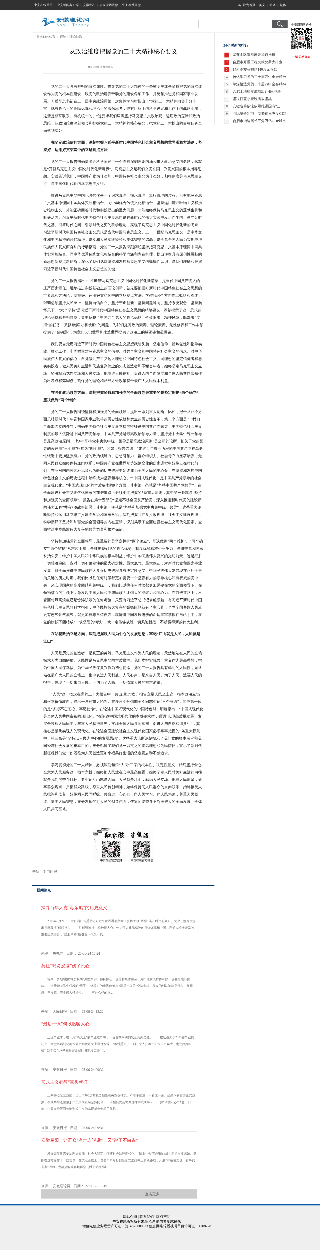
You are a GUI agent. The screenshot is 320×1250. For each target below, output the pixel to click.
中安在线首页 (43, 5)
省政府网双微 (108, 5)
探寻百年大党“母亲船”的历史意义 (74, 907)
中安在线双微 (131, 5)
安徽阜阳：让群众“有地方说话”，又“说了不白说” (89, 1140)
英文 (262, 5)
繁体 (283, 5)
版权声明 (163, 1217)
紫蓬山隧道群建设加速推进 (254, 55)
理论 (63, 37)
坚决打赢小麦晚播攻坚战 (252, 99)
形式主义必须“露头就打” (65, 1082)
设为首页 (249, 5)
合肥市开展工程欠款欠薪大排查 (257, 62)
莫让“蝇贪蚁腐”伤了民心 (65, 965)
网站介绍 (130, 1217)
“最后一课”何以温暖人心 (65, 1023)
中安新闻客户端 (68, 5)
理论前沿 (76, 37)
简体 (272, 5)
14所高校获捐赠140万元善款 (255, 69)
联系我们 (147, 1217)
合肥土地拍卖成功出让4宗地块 (257, 91)
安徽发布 (89, 5)
